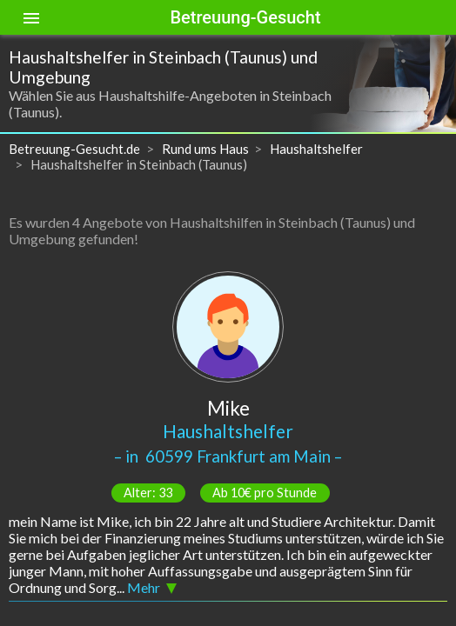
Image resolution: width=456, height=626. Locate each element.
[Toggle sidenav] (31, 17)
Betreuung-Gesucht (245, 17)
